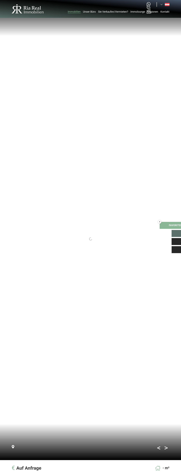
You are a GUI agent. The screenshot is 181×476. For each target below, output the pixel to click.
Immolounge (137, 11)
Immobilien (74, 11)
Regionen (152, 11)
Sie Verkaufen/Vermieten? (113, 11)
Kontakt (164, 11)
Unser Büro (89, 11)
